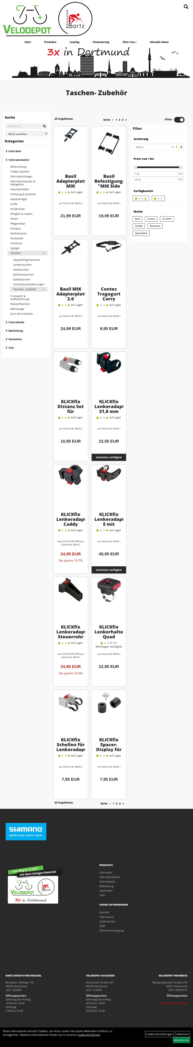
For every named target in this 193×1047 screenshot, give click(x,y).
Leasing (74, 42)
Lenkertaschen (22, 264)
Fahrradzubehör (18, 160)
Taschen (15, 253)
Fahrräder (14, 151)
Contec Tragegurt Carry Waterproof (108, 296)
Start (28, 42)
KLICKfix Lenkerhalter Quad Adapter (109, 634)
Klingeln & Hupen (21, 214)
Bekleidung (15, 330)
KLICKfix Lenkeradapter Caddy (73, 519)
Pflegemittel (17, 223)
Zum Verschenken (21, 313)
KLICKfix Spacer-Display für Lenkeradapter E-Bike (111, 749)
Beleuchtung (18, 166)
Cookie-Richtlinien (88, 1035)
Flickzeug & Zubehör (23, 194)
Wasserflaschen (20, 304)
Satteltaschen (21, 279)
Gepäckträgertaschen (26, 260)
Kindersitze (17, 209)
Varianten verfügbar (109, 457)
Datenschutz (107, 921)
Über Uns (130, 42)
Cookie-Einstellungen (159, 1034)
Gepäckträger (18, 199)
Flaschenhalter (19, 189)
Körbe (14, 218)
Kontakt (104, 912)
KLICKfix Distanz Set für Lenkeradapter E (73, 411)
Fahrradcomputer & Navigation (22, 183)
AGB (102, 926)
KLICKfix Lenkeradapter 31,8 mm (111, 406)
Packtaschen (21, 269)
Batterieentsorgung (111, 930)
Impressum (106, 917)
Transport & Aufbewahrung (19, 297)
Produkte (50, 42)
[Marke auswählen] (26, 133)
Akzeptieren (181, 1040)
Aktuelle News (159, 42)
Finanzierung (101, 42)
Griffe (13, 204)
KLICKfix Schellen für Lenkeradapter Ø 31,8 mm (73, 746)
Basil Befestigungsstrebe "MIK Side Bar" (117, 183)
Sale (11, 347)
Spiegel (15, 248)
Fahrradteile (16, 322)
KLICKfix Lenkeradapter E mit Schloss (111, 521)
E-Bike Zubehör (20, 171)
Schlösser (16, 243)
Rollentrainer (18, 233)
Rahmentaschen (23, 274)
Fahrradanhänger (21, 176)
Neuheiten (15, 339)
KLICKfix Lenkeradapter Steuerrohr (73, 632)
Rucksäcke (16, 238)
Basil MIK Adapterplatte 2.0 (72, 294)
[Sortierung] (153, 147)
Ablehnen (183, 1034)
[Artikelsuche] (186, 7)
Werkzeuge (17, 309)
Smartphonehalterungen (28, 284)
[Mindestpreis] (155, 174)
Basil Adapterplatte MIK (72, 181)
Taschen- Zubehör (24, 289)
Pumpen (15, 228)
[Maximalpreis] (155, 179)
